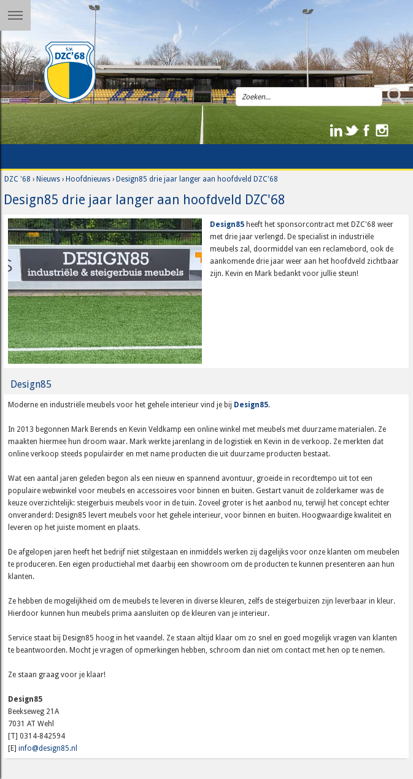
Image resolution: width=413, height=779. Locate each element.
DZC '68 (17, 179)
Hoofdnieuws (88, 179)
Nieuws (48, 179)
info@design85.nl (47, 748)
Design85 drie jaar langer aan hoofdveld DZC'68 (197, 179)
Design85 (227, 224)
